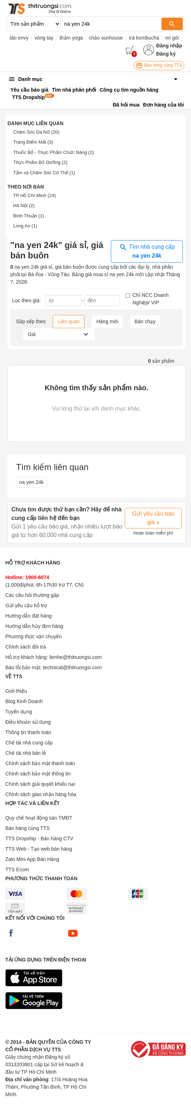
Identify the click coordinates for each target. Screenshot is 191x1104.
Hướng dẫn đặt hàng (28, 616)
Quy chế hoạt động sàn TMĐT (38, 818)
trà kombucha (144, 38)
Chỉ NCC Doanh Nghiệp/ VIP (151, 298)
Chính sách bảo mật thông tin (38, 774)
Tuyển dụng (18, 711)
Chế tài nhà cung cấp (29, 743)
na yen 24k (31, 482)
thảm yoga (71, 38)
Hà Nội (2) (24, 205)
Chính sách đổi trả (25, 647)
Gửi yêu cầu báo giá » (153, 518)
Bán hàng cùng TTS (159, 65)
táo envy (19, 38)
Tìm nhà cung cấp (147, 251)
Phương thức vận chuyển (33, 636)
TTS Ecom (17, 869)
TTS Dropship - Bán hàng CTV (39, 838)
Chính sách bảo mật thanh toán (40, 763)
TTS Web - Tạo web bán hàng (38, 849)
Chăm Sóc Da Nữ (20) (36, 132)
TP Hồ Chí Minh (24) (34, 195)
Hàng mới (107, 321)
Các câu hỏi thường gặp (32, 595)
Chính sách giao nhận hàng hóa (40, 794)
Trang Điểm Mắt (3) (33, 142)
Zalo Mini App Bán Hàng (32, 859)
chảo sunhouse (106, 38)
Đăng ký (165, 54)
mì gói (172, 38)
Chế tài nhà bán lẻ (25, 753)
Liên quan (69, 321)
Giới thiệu (16, 691)
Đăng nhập (169, 45)
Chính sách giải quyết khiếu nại (40, 784)
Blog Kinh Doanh (24, 701)
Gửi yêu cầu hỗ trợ (26, 605)
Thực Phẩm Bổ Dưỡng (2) (40, 162)
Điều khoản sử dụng (28, 722)
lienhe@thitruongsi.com (76, 657)
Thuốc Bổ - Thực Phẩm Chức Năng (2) (53, 152)
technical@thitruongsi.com (72, 667)
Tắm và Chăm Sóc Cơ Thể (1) (44, 172)
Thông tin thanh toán (28, 732)
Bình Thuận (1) (28, 215)
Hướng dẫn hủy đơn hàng (34, 626)
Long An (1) (25, 225)
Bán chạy (145, 321)
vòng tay (44, 38)
